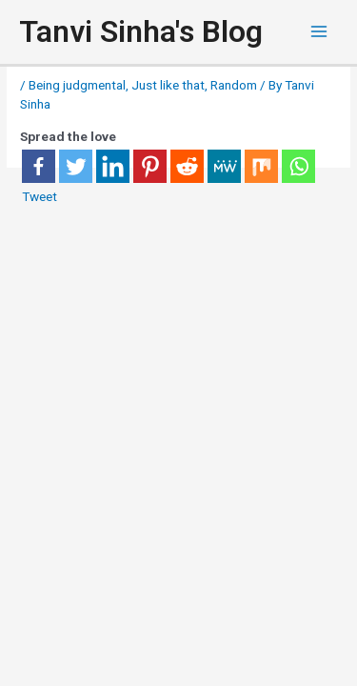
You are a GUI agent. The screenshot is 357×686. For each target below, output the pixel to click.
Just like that (168, 84)
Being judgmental (77, 84)
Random (233, 84)
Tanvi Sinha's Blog (141, 31)
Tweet (39, 196)
